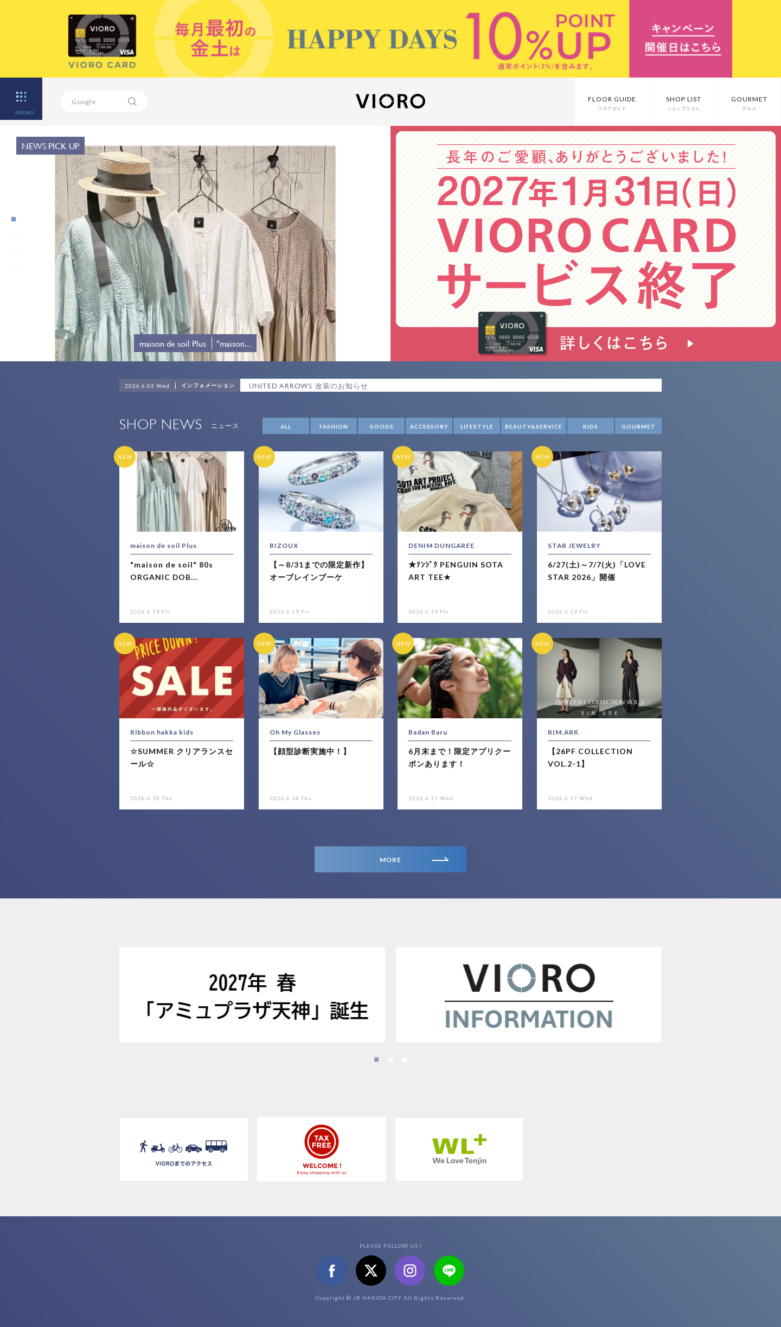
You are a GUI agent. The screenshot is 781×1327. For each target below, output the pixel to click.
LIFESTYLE (477, 426)
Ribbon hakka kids (162, 732)
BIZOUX (284, 545)
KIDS (590, 426)
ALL (285, 426)
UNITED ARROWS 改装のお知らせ (308, 386)
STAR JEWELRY (575, 545)
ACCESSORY (429, 426)
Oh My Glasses (295, 732)
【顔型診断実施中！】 (310, 751)
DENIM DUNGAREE (441, 545)
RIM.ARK (563, 732)
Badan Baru (427, 732)
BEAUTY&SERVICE (533, 426)
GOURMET (639, 426)
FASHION (333, 426)
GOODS (381, 426)
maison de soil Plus (163, 545)
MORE (414, 860)
